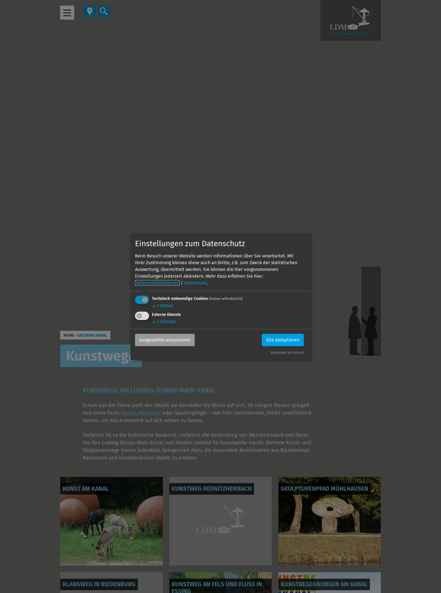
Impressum (195, 283)
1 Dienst (162, 305)
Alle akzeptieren (283, 340)
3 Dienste (164, 321)
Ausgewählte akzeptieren (164, 340)
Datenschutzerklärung (157, 283)
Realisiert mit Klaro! (287, 352)
